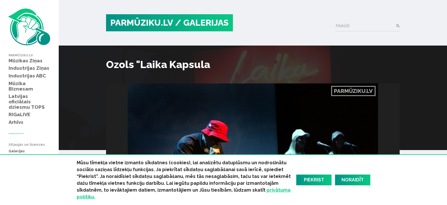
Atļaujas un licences (27, 145)
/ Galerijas (202, 23)
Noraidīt (353, 180)
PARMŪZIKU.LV (141, 23)
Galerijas (17, 151)
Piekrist (314, 180)
